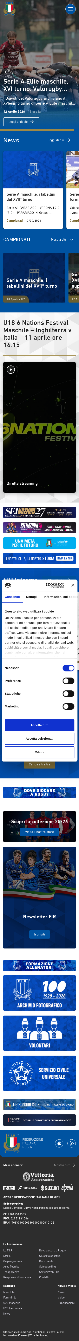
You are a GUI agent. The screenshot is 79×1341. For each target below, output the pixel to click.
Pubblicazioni (66, 1302)
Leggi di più (59, 140)
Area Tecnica (11, 1266)
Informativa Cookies (15, 1335)
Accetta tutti (39, 725)
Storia (7, 1255)
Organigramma (12, 1261)
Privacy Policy (54, 1332)
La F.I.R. (8, 1250)
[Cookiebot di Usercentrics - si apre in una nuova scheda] (47, 585)
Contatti (43, 1277)
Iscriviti (39, 934)
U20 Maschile (11, 1302)
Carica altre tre (39, 764)
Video (61, 1297)
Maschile (8, 1292)
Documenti (46, 1261)
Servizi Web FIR (49, 1272)
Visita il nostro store (39, 832)
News (6, 1313)
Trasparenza (11, 1272)
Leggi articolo (21, 121)
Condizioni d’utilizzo (31, 1332)
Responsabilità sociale (17, 1277)
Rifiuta (39, 752)
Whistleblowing (38, 1335)
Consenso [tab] (12, 596)
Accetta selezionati (39, 738)
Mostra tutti (65, 1165)
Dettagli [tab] (32, 596)
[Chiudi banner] (72, 585)
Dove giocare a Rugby (52, 1250)
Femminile (9, 1297)
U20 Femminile (12, 1308)
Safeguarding (47, 1266)
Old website (10, 1332)
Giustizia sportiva (49, 1255)
